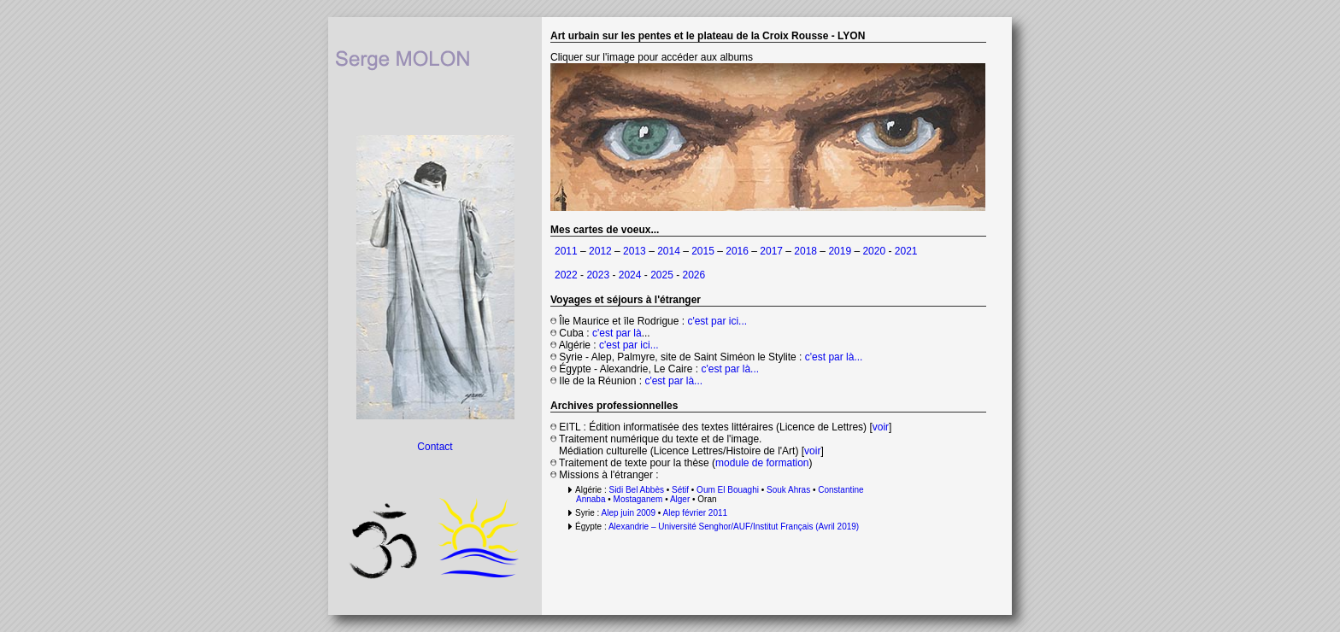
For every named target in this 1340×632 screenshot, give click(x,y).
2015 (702, 251)
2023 (599, 275)
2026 (694, 275)
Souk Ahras (788, 489)
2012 (600, 251)
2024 (630, 275)
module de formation (761, 463)
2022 (566, 275)
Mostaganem (638, 499)
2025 (661, 275)
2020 (873, 251)
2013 (634, 251)
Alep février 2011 (694, 513)
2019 (839, 251)
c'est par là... (834, 357)
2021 (906, 251)
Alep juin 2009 (628, 513)
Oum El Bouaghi (727, 489)
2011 (566, 251)
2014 (668, 251)
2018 (805, 251)
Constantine (839, 489)
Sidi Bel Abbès (636, 489)
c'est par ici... (717, 321)
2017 (771, 251)
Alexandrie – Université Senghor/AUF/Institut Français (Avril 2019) (733, 526)
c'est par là (617, 333)
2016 (737, 251)
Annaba (590, 499)
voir (881, 427)
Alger (680, 499)
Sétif (680, 489)
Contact (434, 447)
